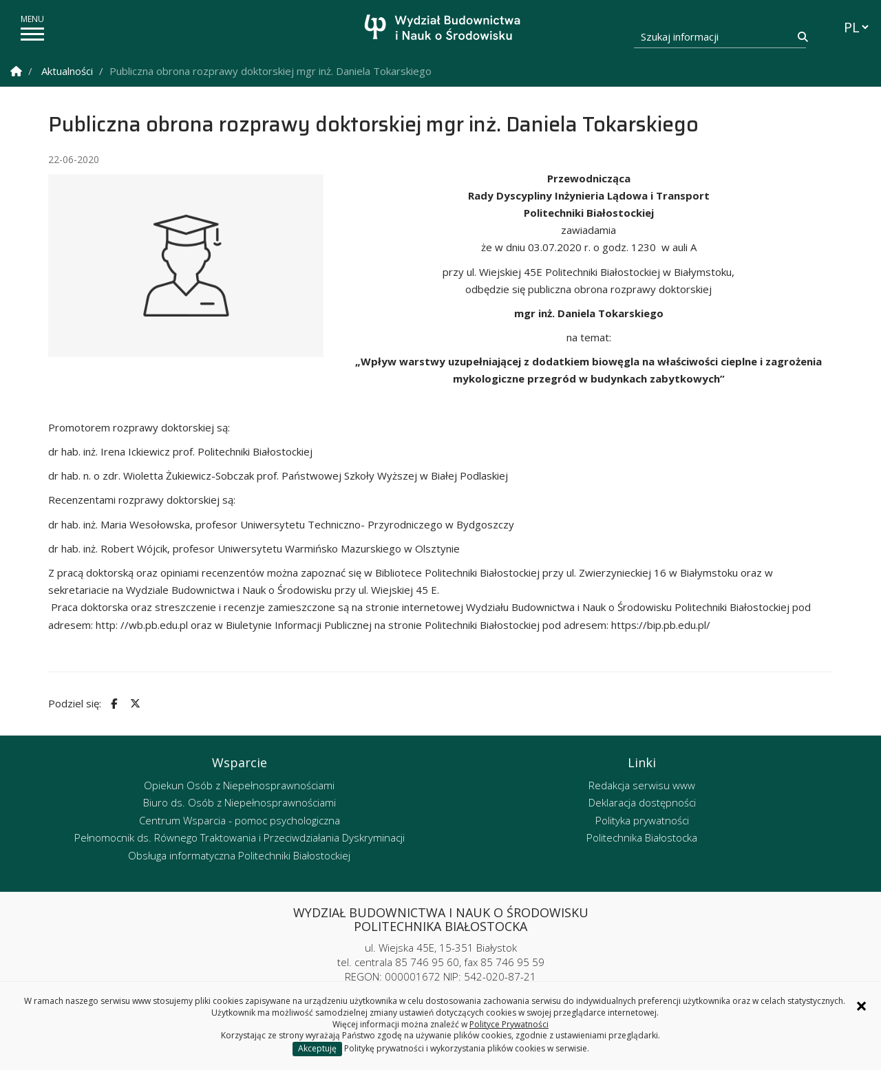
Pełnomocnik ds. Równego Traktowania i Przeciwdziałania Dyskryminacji (239, 837)
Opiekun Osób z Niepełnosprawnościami (239, 785)
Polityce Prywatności (509, 1024)
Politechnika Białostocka (641, 837)
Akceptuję (317, 1048)
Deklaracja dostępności (642, 802)
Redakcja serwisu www (641, 785)
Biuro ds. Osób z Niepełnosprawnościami (239, 802)
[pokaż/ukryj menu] (32, 34)
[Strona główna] (444, 29)
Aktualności (67, 71)
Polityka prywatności (642, 820)
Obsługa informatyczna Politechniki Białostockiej (239, 855)
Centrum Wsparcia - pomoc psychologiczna (239, 820)
